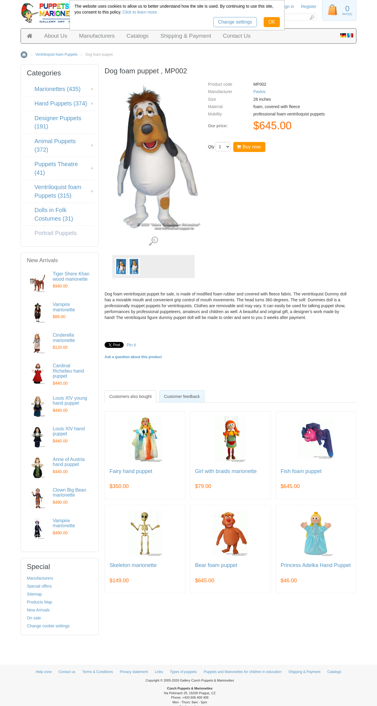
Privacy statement (134, 672)
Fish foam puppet (301, 471)
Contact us (67, 672)
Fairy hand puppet (131, 471)
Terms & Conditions (97, 672)
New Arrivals (38, 610)
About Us (55, 36)
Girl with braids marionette (226, 471)
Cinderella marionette (64, 338)
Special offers (39, 586)
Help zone (44, 672)
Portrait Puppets (55, 233)
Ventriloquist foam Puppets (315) (57, 191)
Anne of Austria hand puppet (69, 462)
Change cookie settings (48, 626)
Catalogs (138, 36)
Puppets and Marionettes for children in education (243, 672)
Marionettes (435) (57, 89)
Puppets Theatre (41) (56, 168)
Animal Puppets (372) (55, 145)
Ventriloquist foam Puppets (56, 54)
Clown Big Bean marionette (69, 492)
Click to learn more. (140, 12)
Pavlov (259, 91)
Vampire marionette (64, 307)
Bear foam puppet (216, 565)
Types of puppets (183, 672)
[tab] (130, 396)
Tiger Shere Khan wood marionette (71, 276)
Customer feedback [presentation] (182, 396)
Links (159, 672)
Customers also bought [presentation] (130, 396)
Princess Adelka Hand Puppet (316, 565)
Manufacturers (97, 36)
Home (24, 54)
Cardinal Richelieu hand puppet (68, 370)
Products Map (39, 602)
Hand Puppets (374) (60, 103)
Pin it (131, 345)
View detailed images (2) (153, 241)
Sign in (288, 6)
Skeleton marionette (133, 565)
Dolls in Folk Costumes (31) (53, 214)
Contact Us (237, 36)
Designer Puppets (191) (57, 122)
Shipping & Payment (186, 36)
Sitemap (34, 594)
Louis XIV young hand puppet (70, 401)
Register (308, 6)
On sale (34, 618)
